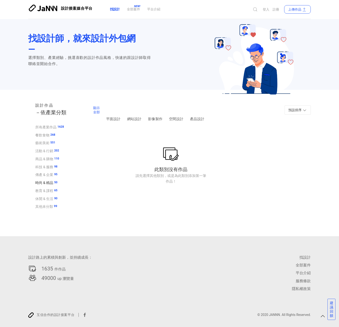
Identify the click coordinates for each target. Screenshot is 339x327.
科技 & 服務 (44, 166)
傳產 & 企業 (44, 174)
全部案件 (303, 265)
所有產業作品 (45, 127)
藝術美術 (42, 142)
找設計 (305, 257)
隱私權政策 (301, 288)
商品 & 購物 (44, 158)
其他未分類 (44, 206)
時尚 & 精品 (44, 182)
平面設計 (113, 112)
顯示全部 (96, 110)
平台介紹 (303, 273)
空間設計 (176, 112)
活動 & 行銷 (44, 150)
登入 (266, 9)
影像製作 (155, 112)
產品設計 (197, 112)
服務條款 (303, 280)
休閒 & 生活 (44, 198)
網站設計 (134, 112)
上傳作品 (297, 9)
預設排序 (297, 110)
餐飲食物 (42, 135)
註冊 (276, 9)
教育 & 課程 (44, 190)
